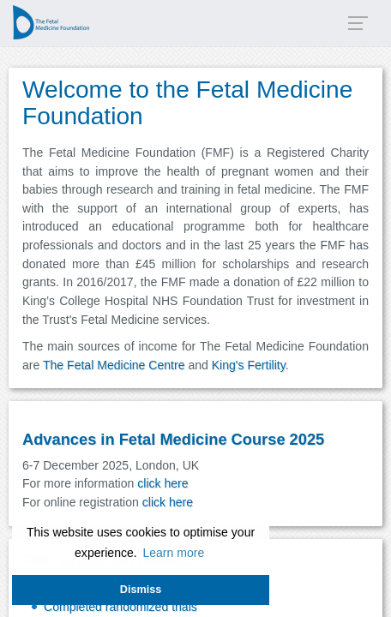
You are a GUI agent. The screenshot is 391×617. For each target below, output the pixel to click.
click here (162, 483)
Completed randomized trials (120, 607)
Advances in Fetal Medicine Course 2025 (173, 439)
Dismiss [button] (140, 590)
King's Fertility (249, 365)
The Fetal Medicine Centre (114, 365)
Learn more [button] (173, 553)
